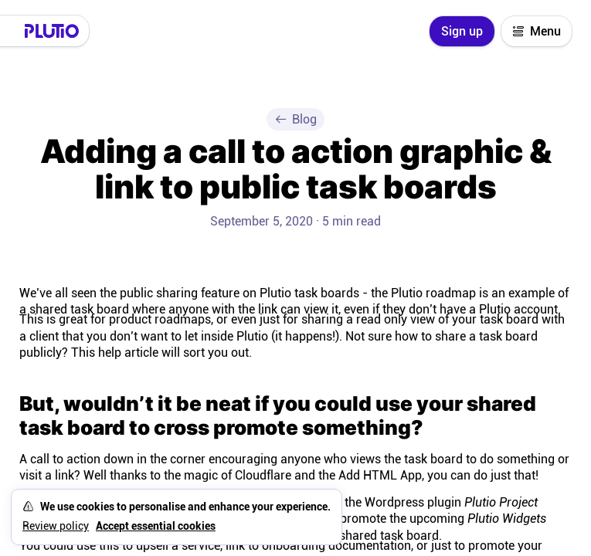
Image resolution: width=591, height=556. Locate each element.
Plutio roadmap (433, 293)
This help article (114, 352)
